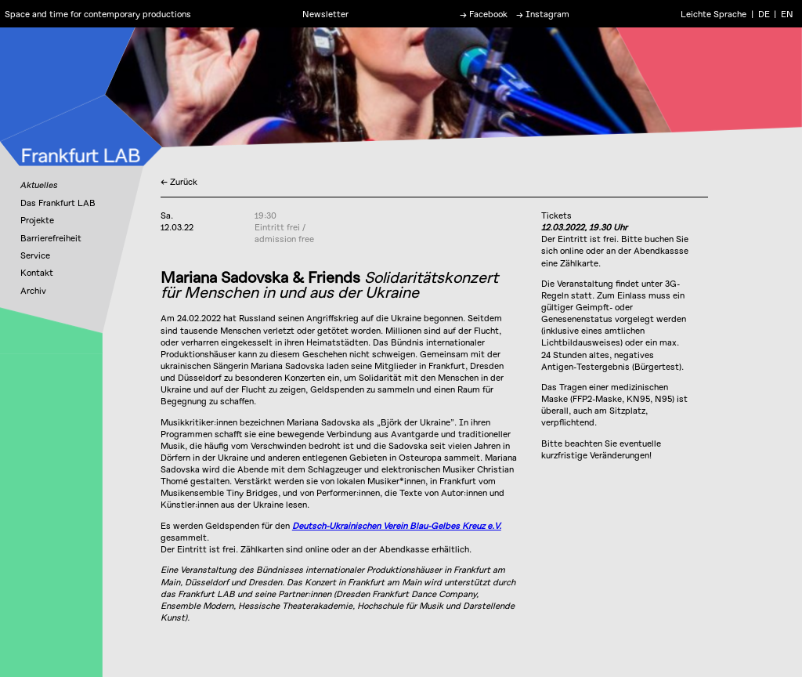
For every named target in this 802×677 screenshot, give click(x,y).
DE (764, 14)
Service (35, 255)
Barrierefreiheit (50, 238)
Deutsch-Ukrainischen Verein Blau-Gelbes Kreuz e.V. (396, 525)
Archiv (33, 290)
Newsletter (325, 14)
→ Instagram (542, 14)
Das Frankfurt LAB (58, 202)
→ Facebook (484, 14)
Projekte (37, 220)
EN (787, 14)
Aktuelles (38, 184)
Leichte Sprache (713, 14)
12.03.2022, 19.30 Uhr (584, 227)
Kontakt (36, 272)
